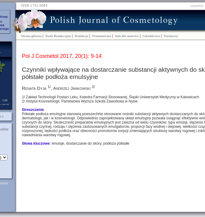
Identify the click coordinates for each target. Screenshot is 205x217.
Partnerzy (171, 36)
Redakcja (81, 36)
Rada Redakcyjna (58, 36)
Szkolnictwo (151, 36)
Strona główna (31, 36)
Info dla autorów (127, 36)
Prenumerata (101, 36)
